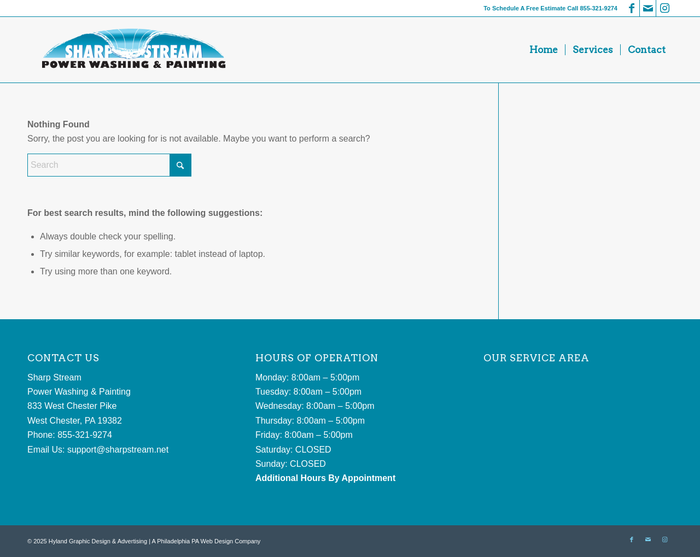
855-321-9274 (598, 8)
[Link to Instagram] (664, 8)
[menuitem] (543, 50)
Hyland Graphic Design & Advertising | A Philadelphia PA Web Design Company (155, 541)
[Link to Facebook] (631, 8)
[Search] (109, 165)
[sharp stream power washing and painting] (132, 50)
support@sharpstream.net (117, 449)
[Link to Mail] (648, 8)
